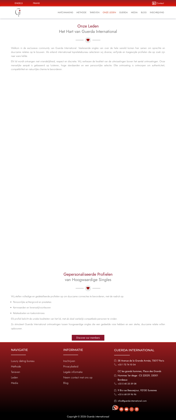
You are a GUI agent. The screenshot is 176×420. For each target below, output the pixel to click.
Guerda (123, 12)
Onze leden (109, 12)
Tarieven (94, 12)
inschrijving (157, 12)
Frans (36, 3)
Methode (81, 12)
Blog (144, 12)
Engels (19, 3)
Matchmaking (65, 12)
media (134, 12)
